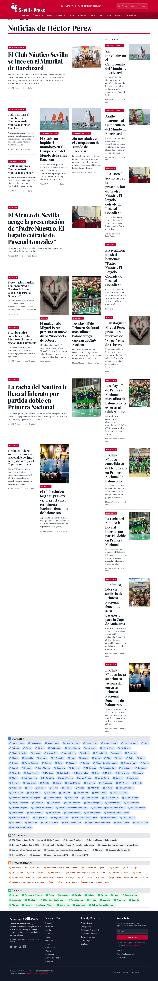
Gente (71, 15)
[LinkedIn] (24, 946)
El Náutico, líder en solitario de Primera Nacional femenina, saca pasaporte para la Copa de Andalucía (21, 457)
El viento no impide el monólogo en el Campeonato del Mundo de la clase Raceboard (53, 149)
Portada (25, 15)
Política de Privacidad (90, 930)
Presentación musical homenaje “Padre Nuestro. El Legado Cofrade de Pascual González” (21, 289)
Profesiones (131, 15)
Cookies (125, 972)
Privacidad (116, 972)
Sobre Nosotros (87, 923)
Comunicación (105, 15)
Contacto (84, 944)
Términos (135, 972)
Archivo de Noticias (53, 958)
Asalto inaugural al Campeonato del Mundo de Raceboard (21, 169)
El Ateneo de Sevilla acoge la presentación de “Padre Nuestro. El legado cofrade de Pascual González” (115, 193)
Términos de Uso (88, 937)
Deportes (82, 15)
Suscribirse (132, 937)
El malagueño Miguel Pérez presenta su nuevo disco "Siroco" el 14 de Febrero (54, 331)
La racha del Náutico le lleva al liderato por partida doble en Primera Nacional (115, 531)
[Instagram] (20, 946)
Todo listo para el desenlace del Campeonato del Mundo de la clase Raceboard (19, 121)
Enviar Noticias (122, 957)
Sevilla (49, 15)
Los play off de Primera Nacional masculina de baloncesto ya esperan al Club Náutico (85, 334)
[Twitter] (15, 946)
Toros (92, 15)
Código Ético (86, 927)
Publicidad (121, 950)
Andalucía (60, 15)
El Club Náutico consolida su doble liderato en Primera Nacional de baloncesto (22, 338)
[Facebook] (11, 946)
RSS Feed (49, 961)
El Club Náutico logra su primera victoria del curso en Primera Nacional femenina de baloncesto (54, 502)
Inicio (10, 20)
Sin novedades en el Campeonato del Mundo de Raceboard (86, 144)
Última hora (38, 15)
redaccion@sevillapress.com (37, 974)
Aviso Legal (85, 940)
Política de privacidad (134, 945)
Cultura (118, 15)
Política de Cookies (89, 933)
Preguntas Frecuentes (126, 954)
